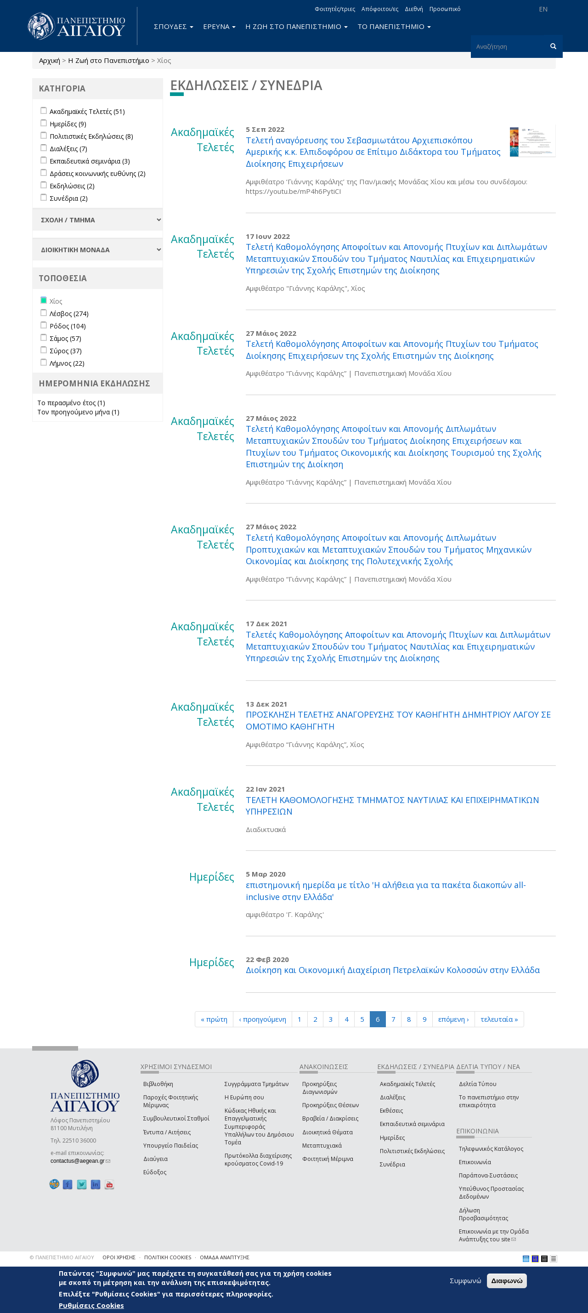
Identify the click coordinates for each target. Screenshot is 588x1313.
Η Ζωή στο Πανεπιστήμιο (108, 60)
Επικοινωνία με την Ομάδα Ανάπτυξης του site (494, 1235)
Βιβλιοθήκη (158, 1084)
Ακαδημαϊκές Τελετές (407, 1084)
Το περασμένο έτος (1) (71, 402)
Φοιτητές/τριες (335, 9)
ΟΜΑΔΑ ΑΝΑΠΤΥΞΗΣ (224, 1257)
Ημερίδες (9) (68, 123)
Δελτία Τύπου (478, 1084)
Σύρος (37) (66, 350)
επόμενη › (453, 1019)
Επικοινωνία (475, 1162)
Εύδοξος (154, 1172)
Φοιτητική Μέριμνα (327, 1159)
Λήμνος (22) (67, 363)
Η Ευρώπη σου (244, 1097)
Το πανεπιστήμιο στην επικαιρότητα (489, 1101)
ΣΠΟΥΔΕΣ (173, 26)
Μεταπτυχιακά (322, 1145)
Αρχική (49, 60)
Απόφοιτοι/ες (380, 9)
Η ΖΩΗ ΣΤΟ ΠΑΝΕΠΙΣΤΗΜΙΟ (296, 26)
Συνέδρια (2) (69, 198)
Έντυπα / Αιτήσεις (167, 1132)
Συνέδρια (392, 1164)
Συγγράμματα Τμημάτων (256, 1084)
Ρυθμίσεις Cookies (91, 1305)
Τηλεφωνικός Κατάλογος (491, 1149)
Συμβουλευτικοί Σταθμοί (176, 1118)
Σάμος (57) (65, 338)
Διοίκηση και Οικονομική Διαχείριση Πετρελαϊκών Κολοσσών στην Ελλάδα (393, 969)
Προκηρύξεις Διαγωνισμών (319, 1088)
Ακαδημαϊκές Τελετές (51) (87, 111)
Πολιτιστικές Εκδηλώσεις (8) (91, 136)
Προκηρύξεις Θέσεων (330, 1105)
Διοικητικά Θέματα (327, 1132)
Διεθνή (414, 9)
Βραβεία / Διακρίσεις (330, 1118)
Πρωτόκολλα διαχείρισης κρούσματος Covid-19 (258, 1159)
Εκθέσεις (391, 1111)
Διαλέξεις (392, 1097)
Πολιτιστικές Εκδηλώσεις (412, 1151)
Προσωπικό (445, 9)
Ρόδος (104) (68, 326)
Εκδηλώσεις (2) (72, 185)
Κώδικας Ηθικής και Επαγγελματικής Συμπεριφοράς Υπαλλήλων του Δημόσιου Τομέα (259, 1126)
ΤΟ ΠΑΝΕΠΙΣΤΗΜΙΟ (394, 26)
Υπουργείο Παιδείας (170, 1145)
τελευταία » (499, 1019)
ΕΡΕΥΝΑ (219, 26)
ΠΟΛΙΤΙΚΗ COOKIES (167, 1257)
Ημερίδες (392, 1138)
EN (543, 9)
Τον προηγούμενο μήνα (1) (78, 411)
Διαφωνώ (507, 1281)
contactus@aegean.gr (80, 1161)
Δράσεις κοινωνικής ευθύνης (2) (98, 173)
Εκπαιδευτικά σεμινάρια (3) (90, 161)
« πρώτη (214, 1019)
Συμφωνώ (465, 1280)
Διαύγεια (155, 1159)
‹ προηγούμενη (262, 1019)
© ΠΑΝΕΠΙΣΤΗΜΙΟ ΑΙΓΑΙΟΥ (62, 1257)
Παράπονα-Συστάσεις (488, 1175)
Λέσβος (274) (69, 313)
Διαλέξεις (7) (68, 148)
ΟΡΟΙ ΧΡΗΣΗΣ (119, 1257)
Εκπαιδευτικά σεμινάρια (412, 1124)
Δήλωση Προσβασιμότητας (483, 1214)
